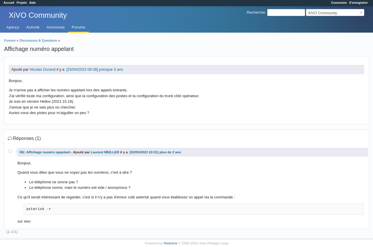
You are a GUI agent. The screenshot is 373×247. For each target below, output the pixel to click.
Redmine (170, 243)
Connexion (339, 2)
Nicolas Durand (43, 69)
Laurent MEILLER (105, 152)
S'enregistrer (358, 2)
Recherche (256, 12)
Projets (22, 2)
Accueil (8, 2)
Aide (32, 2)
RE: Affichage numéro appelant (45, 152)
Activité (33, 27)
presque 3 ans (111, 69)
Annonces (56, 27)
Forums (78, 27)
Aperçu (12, 27)
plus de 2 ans (170, 152)
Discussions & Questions (38, 40)
